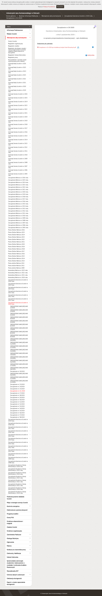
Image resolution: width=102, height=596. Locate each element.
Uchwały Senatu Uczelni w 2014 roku (17, 138)
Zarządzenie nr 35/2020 (17, 408)
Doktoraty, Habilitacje (14, 551)
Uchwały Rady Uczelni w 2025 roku (17, 66)
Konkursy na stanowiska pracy (16, 547)
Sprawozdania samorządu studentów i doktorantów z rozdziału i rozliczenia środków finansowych (16, 562)
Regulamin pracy (13, 55)
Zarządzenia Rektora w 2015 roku (18, 202)
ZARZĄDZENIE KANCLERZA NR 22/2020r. (19, 379)
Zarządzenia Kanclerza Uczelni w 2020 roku (78, 16)
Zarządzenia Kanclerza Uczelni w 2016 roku (18, 429)
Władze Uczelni (12, 32)
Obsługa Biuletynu (13, 536)
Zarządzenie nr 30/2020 (17, 397)
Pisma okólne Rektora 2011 (16, 263)
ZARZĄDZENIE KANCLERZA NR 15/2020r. (19, 355)
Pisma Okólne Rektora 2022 (16, 237)
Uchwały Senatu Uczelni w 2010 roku (17, 153)
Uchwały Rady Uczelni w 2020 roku (17, 85)
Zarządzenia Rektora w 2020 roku (18, 190)
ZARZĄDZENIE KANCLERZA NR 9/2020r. (19, 333)
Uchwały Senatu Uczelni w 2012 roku (17, 145)
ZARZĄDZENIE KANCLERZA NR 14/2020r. (19, 352)
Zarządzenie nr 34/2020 (17, 406)
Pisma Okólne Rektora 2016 (16, 251)
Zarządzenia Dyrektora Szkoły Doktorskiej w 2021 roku (17, 482)
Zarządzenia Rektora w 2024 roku (18, 180)
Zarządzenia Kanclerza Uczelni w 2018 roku (18, 421)
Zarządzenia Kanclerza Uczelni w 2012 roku (18, 444)
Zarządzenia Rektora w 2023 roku (18, 183)
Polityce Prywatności (49, 7)
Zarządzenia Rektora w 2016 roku (18, 199)
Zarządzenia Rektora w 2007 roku (18, 221)
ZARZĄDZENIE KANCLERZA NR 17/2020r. (19, 362)
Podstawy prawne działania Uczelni (15, 496)
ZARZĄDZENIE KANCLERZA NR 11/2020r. (19, 341)
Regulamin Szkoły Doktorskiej (17, 53)
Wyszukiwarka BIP (12, 569)
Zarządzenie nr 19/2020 (17, 369)
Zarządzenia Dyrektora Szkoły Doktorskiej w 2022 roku (17, 479)
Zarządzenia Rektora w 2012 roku (18, 209)
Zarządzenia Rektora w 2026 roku (18, 175)
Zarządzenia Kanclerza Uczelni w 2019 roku (18, 418)
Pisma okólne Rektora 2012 (16, 261)
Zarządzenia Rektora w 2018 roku (18, 194)
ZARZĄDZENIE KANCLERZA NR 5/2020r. (19, 319)
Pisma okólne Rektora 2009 (16, 266)
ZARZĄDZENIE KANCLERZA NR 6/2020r (19, 323)
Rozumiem (60, 7)
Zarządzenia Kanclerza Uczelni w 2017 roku (18, 425)
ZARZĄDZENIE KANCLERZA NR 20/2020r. (19, 372)
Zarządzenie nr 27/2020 (17, 391)
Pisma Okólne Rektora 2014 (16, 256)
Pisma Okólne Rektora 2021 (16, 240)
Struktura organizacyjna (14, 529)
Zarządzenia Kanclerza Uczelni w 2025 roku (18, 282)
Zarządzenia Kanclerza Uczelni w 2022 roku (18, 293)
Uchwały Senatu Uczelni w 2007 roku (17, 164)
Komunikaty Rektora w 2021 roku (18, 273)
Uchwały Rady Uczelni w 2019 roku (17, 88)
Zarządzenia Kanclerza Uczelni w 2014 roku (18, 437)
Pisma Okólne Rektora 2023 (16, 235)
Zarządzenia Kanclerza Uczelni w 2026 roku (18, 278)
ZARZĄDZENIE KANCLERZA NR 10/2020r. (19, 337)
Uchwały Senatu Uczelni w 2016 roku (17, 130)
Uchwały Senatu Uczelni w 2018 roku (17, 123)
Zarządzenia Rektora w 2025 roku (18, 178)
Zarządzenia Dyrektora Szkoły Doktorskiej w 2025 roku (17, 467)
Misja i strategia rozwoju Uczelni (17, 500)
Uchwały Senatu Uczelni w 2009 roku (17, 157)
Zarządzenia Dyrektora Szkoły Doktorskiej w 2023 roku (17, 475)
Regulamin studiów (13, 44)
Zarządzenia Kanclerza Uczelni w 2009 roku (18, 456)
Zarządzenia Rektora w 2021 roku (18, 187)
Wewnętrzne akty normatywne (51, 16)
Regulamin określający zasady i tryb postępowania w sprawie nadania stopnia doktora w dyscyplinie (17, 48)
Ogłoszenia (10, 540)
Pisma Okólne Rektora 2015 (16, 254)
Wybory (9, 544)
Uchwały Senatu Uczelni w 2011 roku (17, 149)
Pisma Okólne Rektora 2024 (16, 232)
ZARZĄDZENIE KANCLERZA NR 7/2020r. (19, 326)
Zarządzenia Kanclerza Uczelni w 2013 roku (18, 440)
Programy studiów (12, 512)
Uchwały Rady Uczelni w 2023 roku (17, 73)
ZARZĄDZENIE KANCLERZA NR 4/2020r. (19, 315)
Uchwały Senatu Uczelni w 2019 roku (17, 119)
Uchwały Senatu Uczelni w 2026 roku (17, 92)
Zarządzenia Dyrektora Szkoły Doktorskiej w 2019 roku (17, 490)
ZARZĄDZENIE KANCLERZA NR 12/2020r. (19, 344)
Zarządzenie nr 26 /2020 (14, 18)
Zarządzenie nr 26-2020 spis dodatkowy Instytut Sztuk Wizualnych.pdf (57, 45)
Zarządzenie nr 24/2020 (17, 384)
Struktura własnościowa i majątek (15, 520)
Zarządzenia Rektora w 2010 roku (18, 213)
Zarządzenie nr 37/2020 (17, 413)
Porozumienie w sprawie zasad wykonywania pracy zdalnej (17, 58)
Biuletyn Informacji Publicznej (28, 16)
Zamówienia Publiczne (14, 532)
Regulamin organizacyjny (15, 41)
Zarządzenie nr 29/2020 (17, 395)
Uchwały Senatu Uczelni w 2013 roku (17, 142)
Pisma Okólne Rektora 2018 (16, 247)
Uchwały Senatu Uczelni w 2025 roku (17, 96)
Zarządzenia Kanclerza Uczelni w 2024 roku (18, 286)
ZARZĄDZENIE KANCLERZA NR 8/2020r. (19, 330)
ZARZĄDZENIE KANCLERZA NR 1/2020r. (19, 305)
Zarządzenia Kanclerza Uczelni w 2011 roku (18, 448)
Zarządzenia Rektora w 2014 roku (18, 204)
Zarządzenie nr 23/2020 (17, 382)
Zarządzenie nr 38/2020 (17, 415)
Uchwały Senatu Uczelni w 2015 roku (17, 134)
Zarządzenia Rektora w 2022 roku (18, 185)
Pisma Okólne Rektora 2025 (16, 230)
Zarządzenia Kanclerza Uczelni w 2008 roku (18, 459)
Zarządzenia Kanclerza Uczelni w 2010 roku (18, 452)
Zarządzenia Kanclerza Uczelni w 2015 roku (18, 433)
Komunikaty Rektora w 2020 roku (18, 275)
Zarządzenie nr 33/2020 (17, 404)
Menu (9, 24)
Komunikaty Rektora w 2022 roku (18, 270)
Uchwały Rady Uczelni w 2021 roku (17, 81)
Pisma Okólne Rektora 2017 (16, 249)
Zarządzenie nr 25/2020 (17, 387)
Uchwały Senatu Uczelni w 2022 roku (17, 107)
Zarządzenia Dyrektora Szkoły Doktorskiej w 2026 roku (17, 463)
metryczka (90, 53)
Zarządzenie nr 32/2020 (17, 402)
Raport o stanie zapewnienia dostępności (16, 581)
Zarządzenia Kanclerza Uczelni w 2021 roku (18, 297)
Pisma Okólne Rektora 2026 (16, 228)
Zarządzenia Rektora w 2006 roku (18, 223)
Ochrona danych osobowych (16, 573)
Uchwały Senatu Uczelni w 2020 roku (17, 115)
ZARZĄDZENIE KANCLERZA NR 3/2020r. (19, 312)
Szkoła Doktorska (12, 555)
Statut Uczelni (12, 39)
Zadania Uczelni (12, 525)
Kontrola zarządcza (13, 504)
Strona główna (11, 16)
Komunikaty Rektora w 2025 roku (18, 268)
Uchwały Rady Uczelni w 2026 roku (17, 62)
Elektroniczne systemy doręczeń (17, 508)
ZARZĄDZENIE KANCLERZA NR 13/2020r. (19, 348)
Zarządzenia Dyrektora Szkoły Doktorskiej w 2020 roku (17, 486)
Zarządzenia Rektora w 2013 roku (18, 206)
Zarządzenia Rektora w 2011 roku (18, 211)
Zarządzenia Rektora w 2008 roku (18, 218)
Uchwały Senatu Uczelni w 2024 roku (17, 100)
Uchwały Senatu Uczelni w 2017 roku (17, 126)
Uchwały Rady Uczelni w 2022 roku (17, 77)
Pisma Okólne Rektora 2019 (16, 244)
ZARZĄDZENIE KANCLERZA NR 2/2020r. (19, 308)
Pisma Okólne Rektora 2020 (16, 242)
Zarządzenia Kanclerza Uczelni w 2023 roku (18, 289)
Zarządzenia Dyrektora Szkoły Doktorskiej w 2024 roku (17, 471)
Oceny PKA (10, 515)
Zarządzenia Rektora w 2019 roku (18, 192)
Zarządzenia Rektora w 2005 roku (18, 225)
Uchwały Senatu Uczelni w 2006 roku (17, 168)
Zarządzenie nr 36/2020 (17, 411)
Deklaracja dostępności (14, 576)
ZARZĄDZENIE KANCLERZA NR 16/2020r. (19, 359)
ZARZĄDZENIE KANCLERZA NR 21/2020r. (19, 375)
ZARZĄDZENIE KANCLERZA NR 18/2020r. (19, 366)
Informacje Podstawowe (15, 28)
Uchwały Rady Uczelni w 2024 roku (17, 69)
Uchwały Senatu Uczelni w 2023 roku (17, 104)
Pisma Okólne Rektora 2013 (16, 259)
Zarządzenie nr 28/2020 (17, 393)
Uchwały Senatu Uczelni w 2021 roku (17, 111)
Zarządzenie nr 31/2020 (17, 400)
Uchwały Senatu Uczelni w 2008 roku (17, 161)
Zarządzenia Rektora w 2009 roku (18, 216)
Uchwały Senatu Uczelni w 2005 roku (17, 172)
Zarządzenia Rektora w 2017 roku (18, 197)
